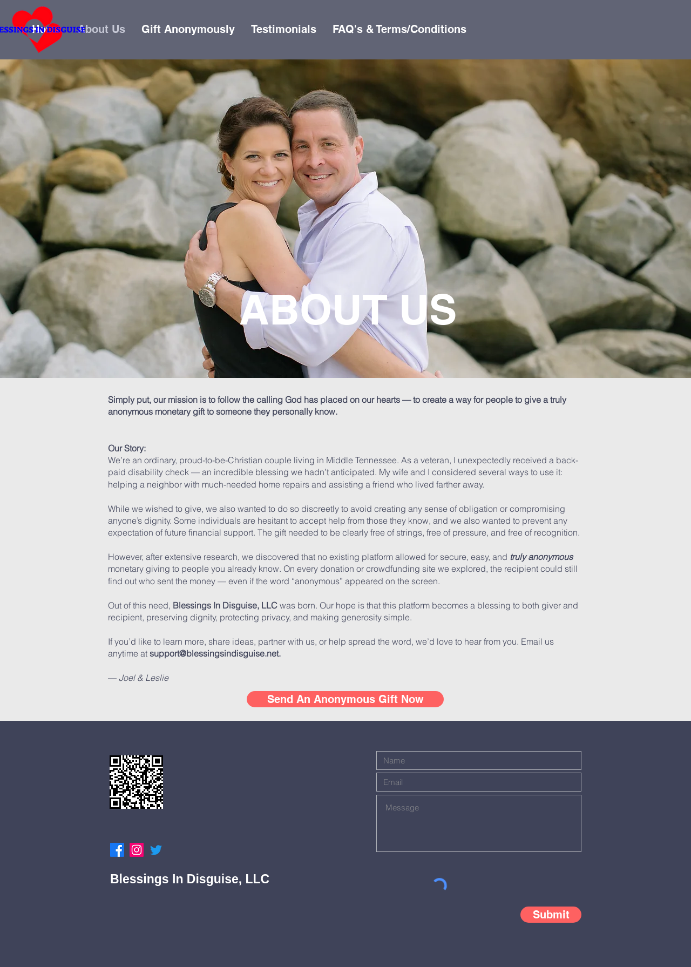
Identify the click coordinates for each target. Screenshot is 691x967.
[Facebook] (117, 850)
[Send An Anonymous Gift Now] (345, 699)
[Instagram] (137, 850)
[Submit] (550, 915)
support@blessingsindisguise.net (214, 653)
